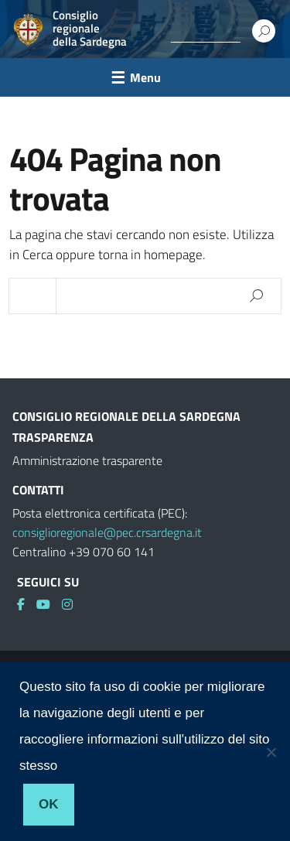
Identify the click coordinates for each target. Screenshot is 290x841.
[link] (26, 604)
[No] (270, 752)
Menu (145, 77)
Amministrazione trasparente (87, 460)
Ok (49, 804)
